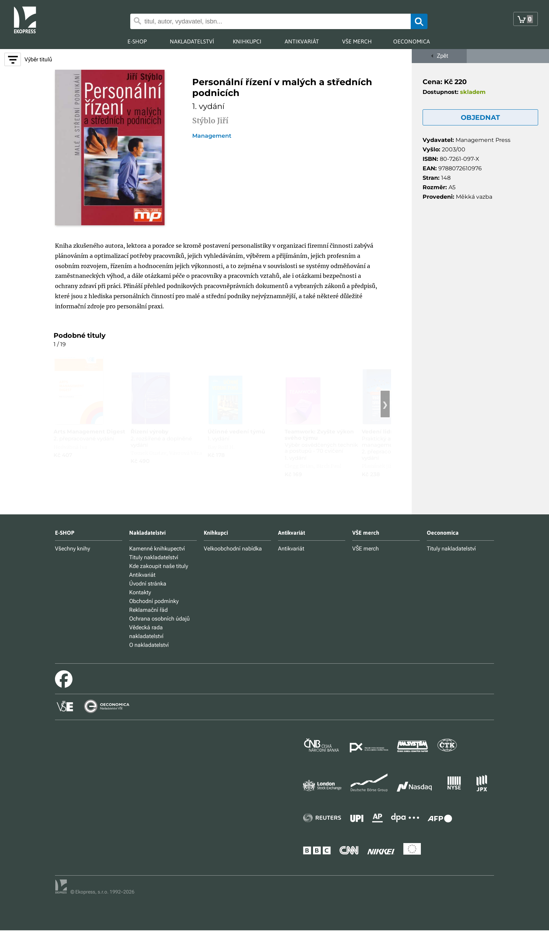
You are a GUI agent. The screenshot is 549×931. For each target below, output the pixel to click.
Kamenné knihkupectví (157, 548)
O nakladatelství (149, 645)
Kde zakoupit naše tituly (158, 566)
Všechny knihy (72, 548)
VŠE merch (365, 548)
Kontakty (140, 592)
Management (211, 136)
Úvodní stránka (147, 583)
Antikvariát (142, 574)
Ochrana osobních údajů (159, 618)
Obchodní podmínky (154, 601)
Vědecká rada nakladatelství (146, 631)
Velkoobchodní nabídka (233, 548)
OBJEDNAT (480, 117)
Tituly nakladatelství (153, 557)
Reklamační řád (148, 610)
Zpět (439, 56)
